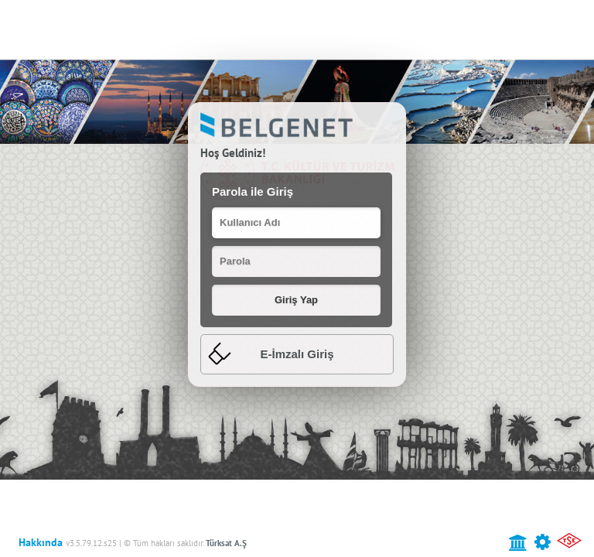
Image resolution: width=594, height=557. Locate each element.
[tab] (297, 354)
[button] (296, 300)
